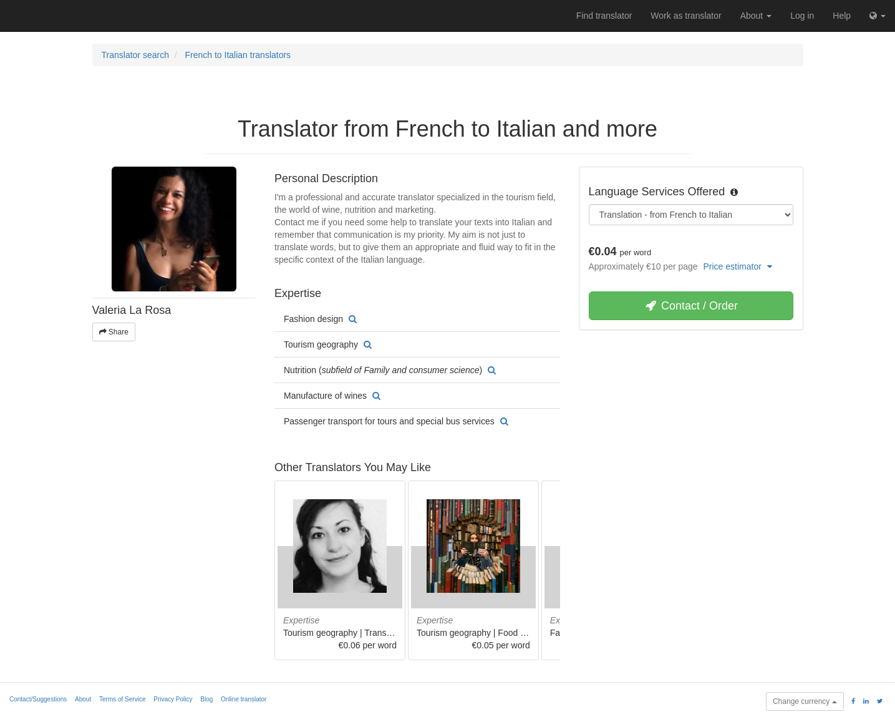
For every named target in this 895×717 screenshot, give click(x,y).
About (756, 16)
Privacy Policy (172, 699)
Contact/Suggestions (38, 699)
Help (842, 16)
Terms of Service (122, 699)
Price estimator (738, 266)
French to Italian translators (238, 55)
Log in (802, 16)
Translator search (135, 55)
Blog (206, 699)
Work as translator (686, 16)
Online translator (243, 699)
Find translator (604, 16)
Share (113, 332)
